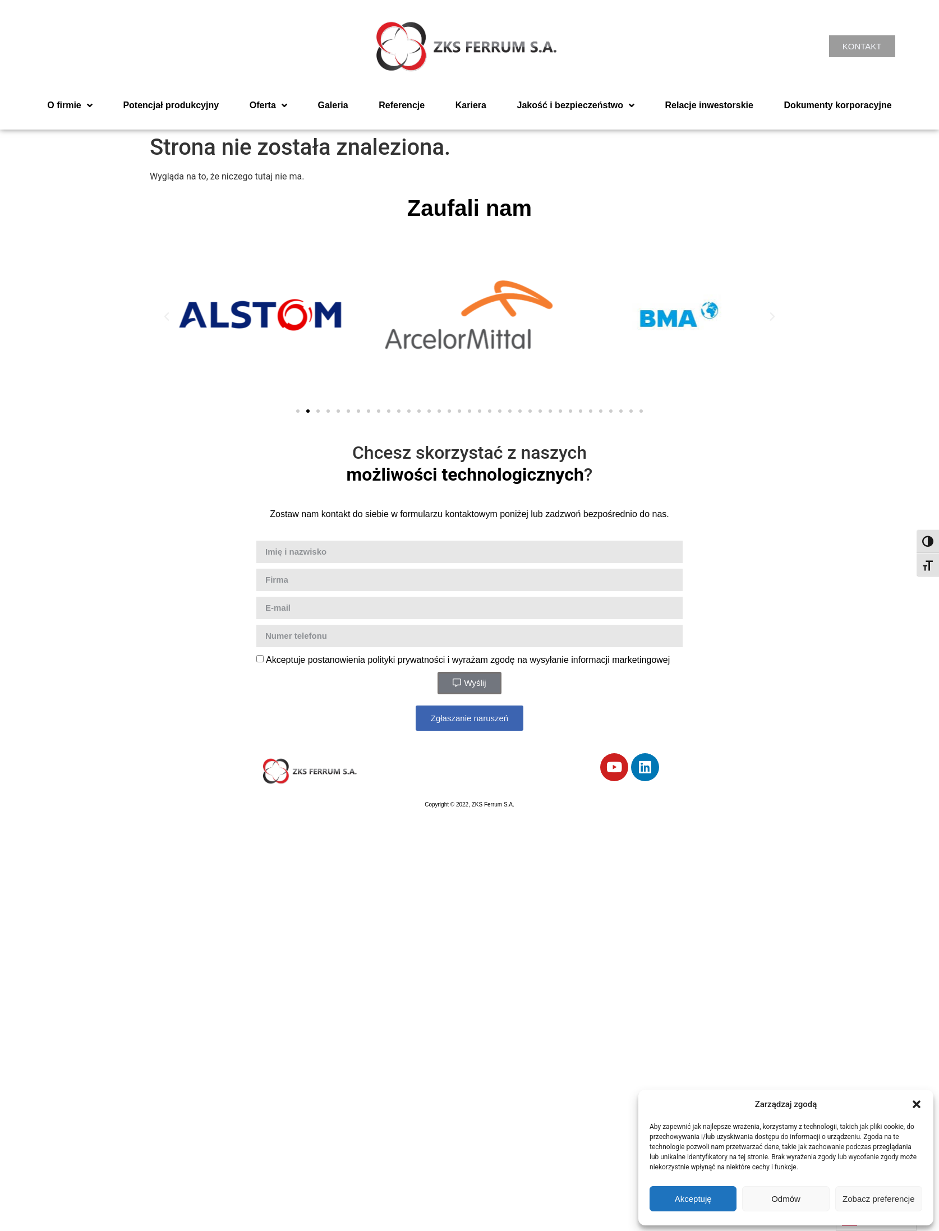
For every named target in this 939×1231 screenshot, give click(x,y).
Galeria (332, 105)
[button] (916, 1104)
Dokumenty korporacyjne (838, 105)
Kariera (470, 105)
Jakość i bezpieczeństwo (575, 105)
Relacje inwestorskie (709, 105)
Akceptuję (693, 1199)
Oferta (268, 105)
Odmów (785, 1199)
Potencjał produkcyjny (171, 105)
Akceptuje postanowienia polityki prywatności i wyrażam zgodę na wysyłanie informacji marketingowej (468, 659)
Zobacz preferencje (878, 1199)
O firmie (69, 105)
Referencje (402, 105)
